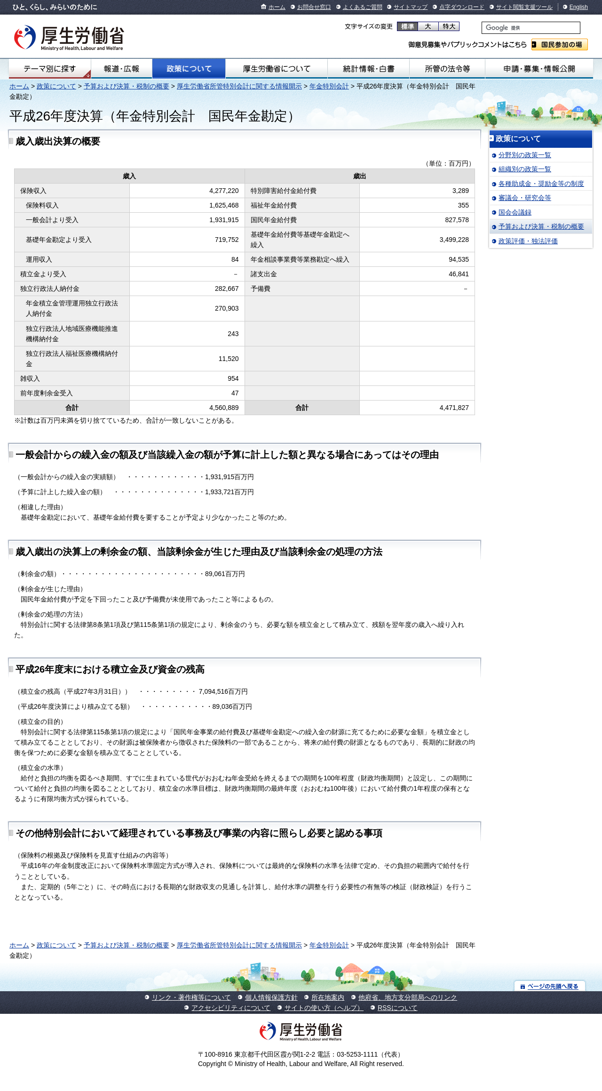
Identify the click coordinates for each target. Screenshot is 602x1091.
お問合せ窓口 (314, 7)
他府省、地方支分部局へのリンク (407, 997)
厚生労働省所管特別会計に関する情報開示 (239, 86)
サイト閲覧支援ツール (524, 7)
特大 (449, 26)
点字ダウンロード (461, 7)
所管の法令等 (447, 69)
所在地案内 (327, 997)
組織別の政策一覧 (525, 169)
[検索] (531, 27)
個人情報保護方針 (271, 997)
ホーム (277, 7)
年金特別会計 (329, 86)
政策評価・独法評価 (528, 241)
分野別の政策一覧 (525, 155)
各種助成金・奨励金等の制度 (541, 183)
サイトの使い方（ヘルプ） (324, 1007)
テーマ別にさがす (50, 68)
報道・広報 (121, 69)
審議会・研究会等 (525, 197)
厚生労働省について (276, 69)
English (579, 7)
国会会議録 (515, 212)
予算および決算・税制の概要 (126, 86)
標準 (407, 26)
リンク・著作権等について (191, 997)
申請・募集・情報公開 (539, 69)
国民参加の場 (559, 44)
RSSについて (398, 1007)
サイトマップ (411, 7)
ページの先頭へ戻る (550, 985)
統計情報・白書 (368, 69)
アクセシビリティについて (230, 1007)
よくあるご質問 (362, 7)
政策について (188, 69)
